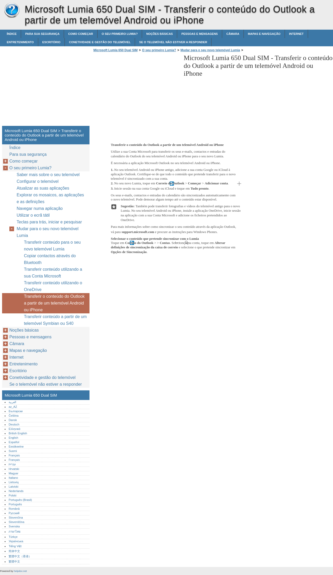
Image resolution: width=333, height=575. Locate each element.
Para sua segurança (42, 33)
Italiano (13, 477)
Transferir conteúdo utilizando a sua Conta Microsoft (53, 272)
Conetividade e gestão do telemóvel (100, 42)
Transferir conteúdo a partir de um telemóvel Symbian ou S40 (55, 320)
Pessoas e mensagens (199, 33)
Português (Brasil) (20, 499)
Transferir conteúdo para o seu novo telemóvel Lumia (52, 245)
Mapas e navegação (264, 33)
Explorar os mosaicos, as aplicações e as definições (50, 198)
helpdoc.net (20, 571)
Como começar (80, 33)
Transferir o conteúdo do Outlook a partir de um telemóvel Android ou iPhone (54, 303)
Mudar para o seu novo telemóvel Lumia (210, 50)
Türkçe (13, 536)
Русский (14, 513)
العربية (12, 402)
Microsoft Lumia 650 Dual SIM (12, 10)
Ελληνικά (14, 428)
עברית (12, 464)
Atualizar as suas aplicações (43, 188)
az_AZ (13, 406)
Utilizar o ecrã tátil (33, 215)
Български (16, 411)
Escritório (51, 42)
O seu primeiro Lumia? (120, 33)
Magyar (13, 473)
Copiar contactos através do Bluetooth (50, 259)
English (13, 437)
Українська (16, 541)
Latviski (13, 486)
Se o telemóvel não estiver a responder (173, 42)
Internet (296, 33)
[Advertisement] (136, 90)
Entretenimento (20, 42)
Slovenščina (16, 522)
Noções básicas (159, 33)
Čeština (13, 415)
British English (18, 433)
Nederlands (16, 491)
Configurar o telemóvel (38, 181)
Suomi (13, 451)
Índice (12, 33)
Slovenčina (16, 517)
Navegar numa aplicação (40, 208)
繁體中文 (14, 561)
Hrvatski (14, 468)
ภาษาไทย (15, 531)
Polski (12, 495)
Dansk (13, 420)
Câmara (232, 33)
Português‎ (15, 504)
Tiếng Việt (15, 546)
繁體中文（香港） (20, 556)
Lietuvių (14, 482)
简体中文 (14, 551)
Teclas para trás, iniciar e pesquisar (49, 222)
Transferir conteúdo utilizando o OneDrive (53, 286)
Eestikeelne (16, 446)
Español (14, 442)
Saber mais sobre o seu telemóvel (48, 174)
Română (14, 508)
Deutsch (14, 424)
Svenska (14, 526)
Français (14, 455)
